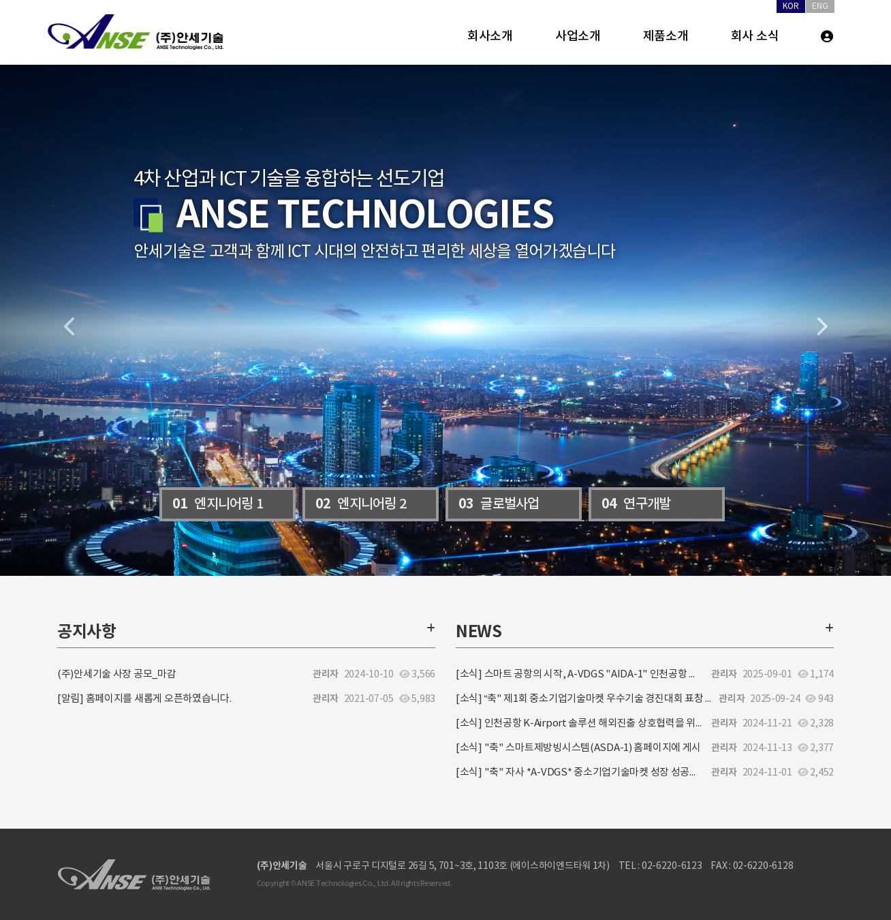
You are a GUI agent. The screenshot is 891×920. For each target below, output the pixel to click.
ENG (820, 6)
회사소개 (490, 36)
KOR (791, 6)
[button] (67, 320)
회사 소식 (755, 36)
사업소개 (578, 36)
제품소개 (666, 36)
